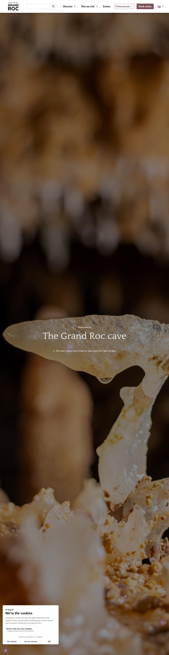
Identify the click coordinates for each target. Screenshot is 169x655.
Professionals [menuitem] (123, 6)
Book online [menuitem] (145, 6)
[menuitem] (159, 6)
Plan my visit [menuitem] (87, 6)
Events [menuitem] (106, 6)
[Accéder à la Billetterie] (163, 622)
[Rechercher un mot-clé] (41, 6)
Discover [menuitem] (67, 6)
